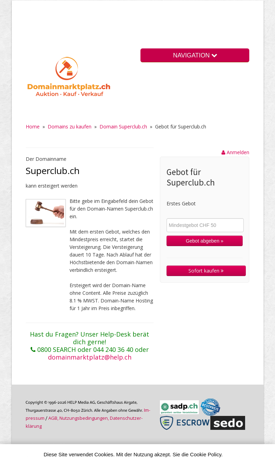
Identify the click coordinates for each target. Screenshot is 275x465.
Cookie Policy (205, 454)
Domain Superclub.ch (123, 126)
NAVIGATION (195, 55)
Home (33, 126)
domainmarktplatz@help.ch (89, 357)
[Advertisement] (129, 25)
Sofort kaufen (206, 270)
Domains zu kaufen (69, 126)
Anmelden (235, 152)
